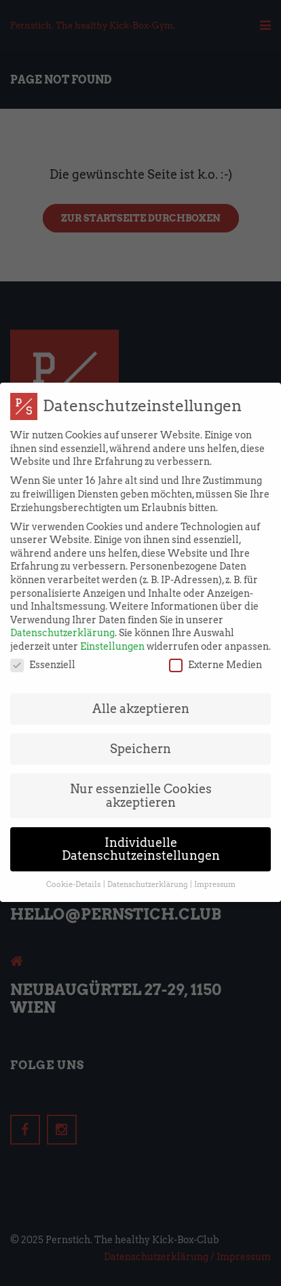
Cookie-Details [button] (74, 873)
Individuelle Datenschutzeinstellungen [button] (141, 837)
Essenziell (42, 652)
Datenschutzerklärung (62, 621)
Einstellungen (112, 634)
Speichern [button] (140, 737)
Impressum (215, 873)
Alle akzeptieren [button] (140, 697)
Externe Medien (215, 652)
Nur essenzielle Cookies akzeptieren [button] (141, 784)
